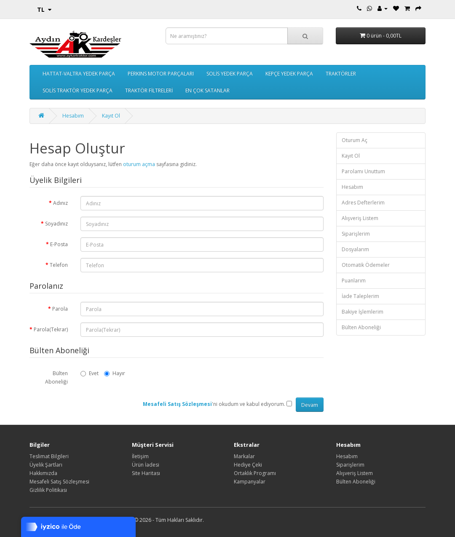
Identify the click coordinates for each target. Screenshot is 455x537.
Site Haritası (146, 473)
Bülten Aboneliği (56, 377)
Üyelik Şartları (45, 464)
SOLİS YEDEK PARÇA (229, 73)
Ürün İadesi (145, 464)
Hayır (114, 373)
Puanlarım (354, 280)
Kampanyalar (249, 481)
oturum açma (139, 164)
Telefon (59, 264)
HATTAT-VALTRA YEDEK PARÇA (79, 73)
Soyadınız (56, 223)
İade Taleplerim (360, 296)
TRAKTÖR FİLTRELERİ (149, 90)
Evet (89, 373)
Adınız (60, 203)
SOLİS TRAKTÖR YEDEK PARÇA (77, 90)
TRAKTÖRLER (341, 73)
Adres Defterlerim (363, 202)
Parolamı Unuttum (363, 171)
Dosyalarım (355, 249)
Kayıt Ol (111, 115)
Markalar (244, 456)
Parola (60, 308)
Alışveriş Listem (360, 218)
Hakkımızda (43, 473)
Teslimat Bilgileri (49, 456)
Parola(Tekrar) (51, 329)
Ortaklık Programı (255, 473)
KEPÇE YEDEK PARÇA (289, 73)
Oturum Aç (354, 140)
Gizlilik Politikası (48, 490)
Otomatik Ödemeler (366, 264)
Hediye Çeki (248, 464)
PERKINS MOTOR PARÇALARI (161, 73)
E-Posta (59, 244)
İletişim (140, 456)
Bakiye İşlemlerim (362, 311)
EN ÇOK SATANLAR (207, 90)
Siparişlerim (356, 233)
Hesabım (73, 115)
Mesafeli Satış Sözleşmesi (59, 481)
